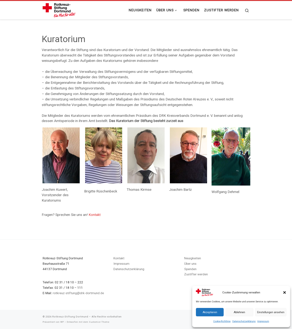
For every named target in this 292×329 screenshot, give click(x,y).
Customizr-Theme (99, 322)
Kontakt (95, 215)
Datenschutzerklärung (244, 321)
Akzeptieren (210, 312)
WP (62, 322)
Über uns (190, 263)
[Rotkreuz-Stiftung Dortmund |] (59, 9)
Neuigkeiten (192, 258)
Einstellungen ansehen (270, 312)
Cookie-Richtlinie (222, 321)
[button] (284, 292)
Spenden (190, 269)
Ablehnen (239, 312)
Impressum (263, 321)
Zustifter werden (196, 274)
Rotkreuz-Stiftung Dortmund (70, 316)
